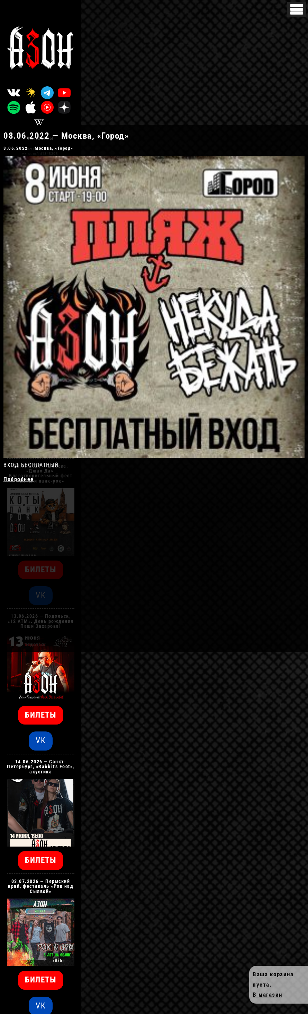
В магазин (267, 994)
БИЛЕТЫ (40, 715)
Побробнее (18, 479)
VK (41, 740)
